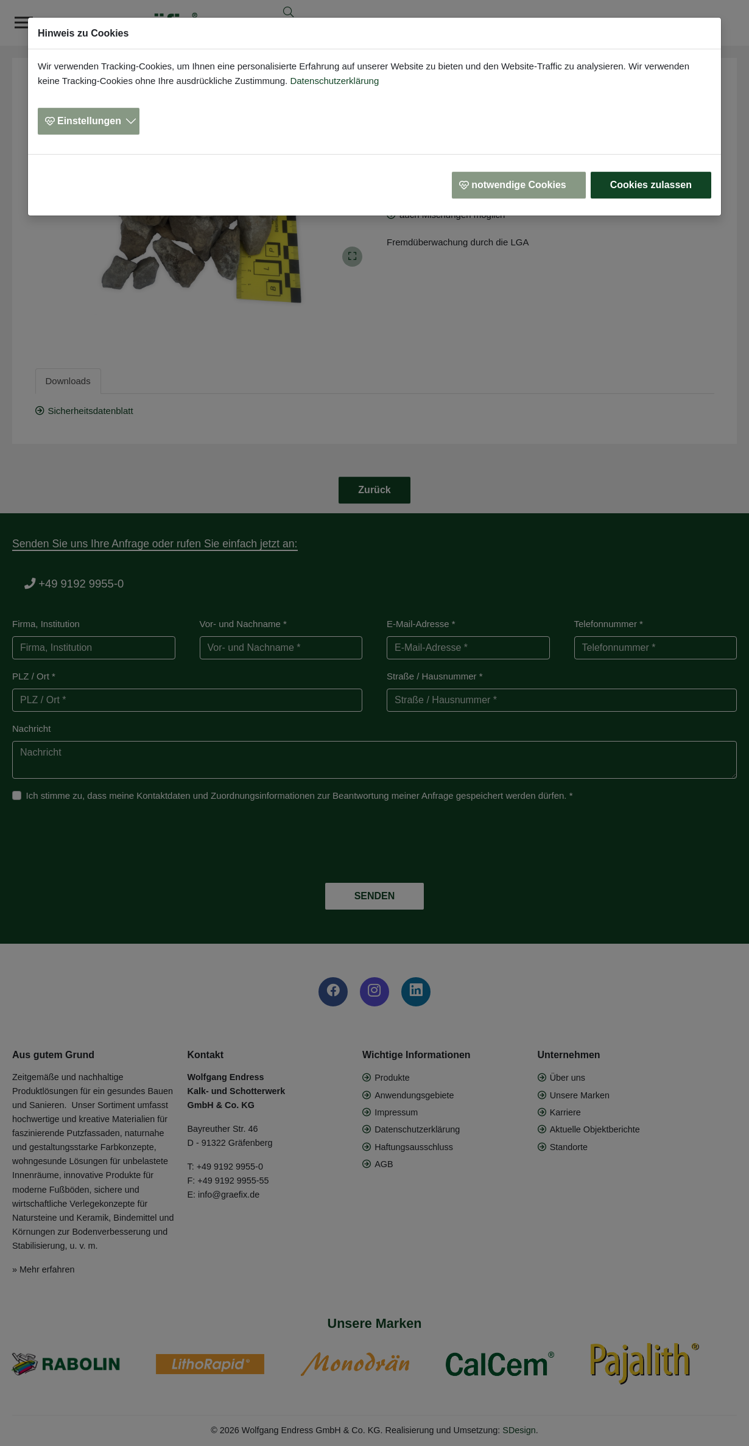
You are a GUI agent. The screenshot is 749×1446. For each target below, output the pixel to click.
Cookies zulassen (651, 185)
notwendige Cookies (518, 185)
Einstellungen (89, 121)
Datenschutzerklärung (334, 80)
